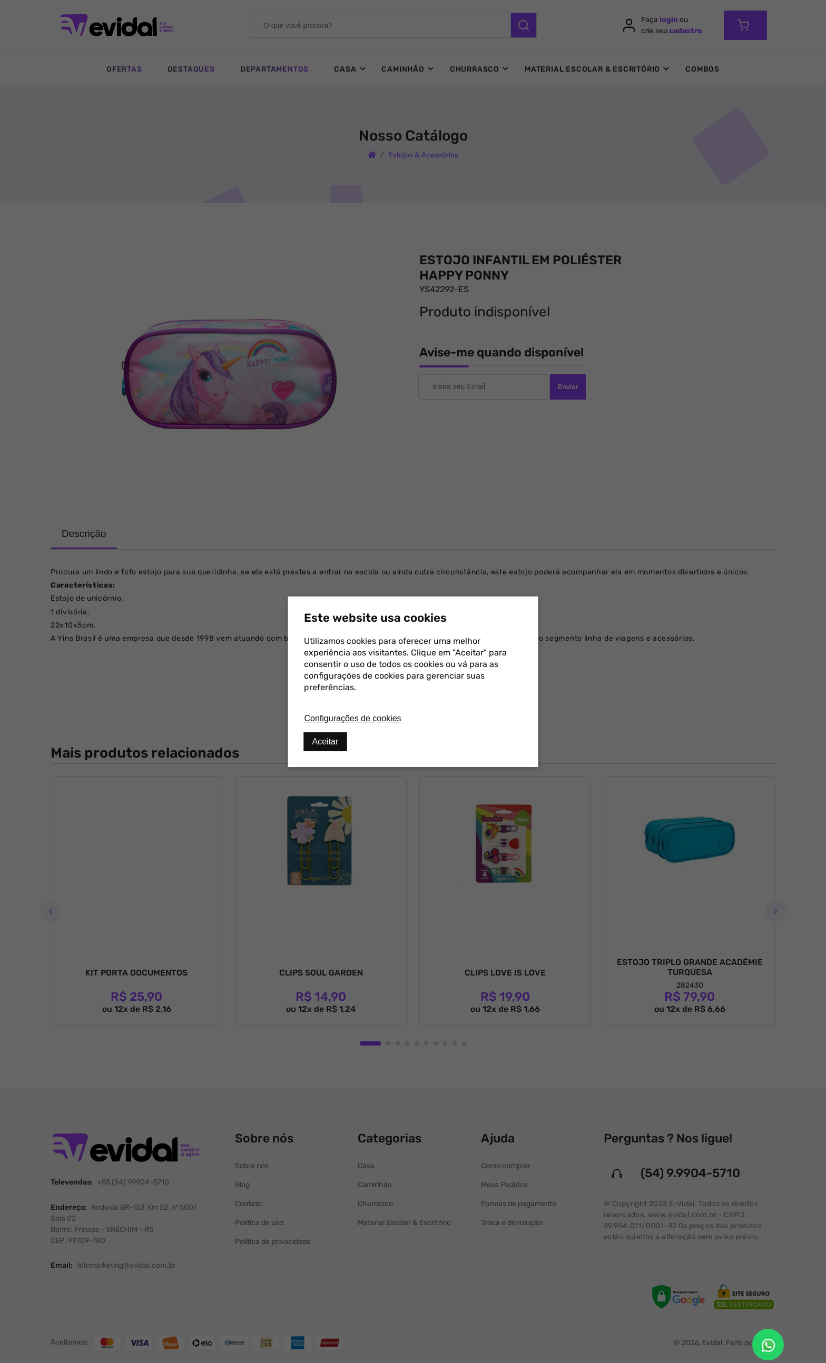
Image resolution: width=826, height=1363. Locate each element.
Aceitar (325, 741)
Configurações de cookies (352, 718)
